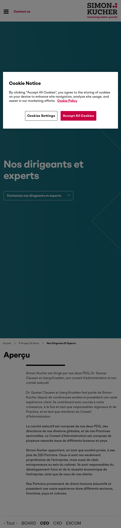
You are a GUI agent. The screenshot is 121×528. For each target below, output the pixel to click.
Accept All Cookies (78, 116)
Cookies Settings (41, 116)
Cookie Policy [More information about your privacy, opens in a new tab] (67, 101)
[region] (60, 100)
